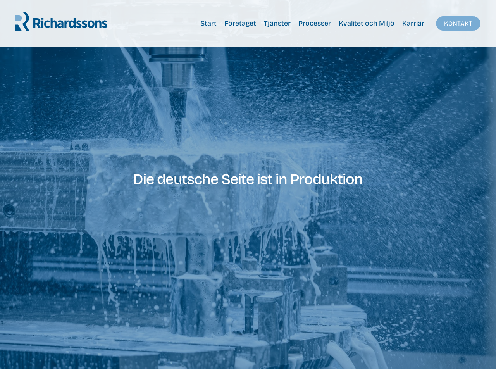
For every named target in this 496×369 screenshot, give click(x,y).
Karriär (413, 23)
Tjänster (277, 23)
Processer (314, 23)
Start (208, 23)
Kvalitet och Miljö (366, 23)
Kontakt (458, 23)
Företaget (240, 23)
